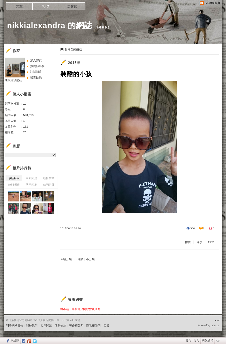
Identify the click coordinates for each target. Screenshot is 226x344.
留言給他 (36, 77)
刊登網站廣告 (14, 325)
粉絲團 (15, 340)
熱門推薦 (49, 184)
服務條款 (60, 325)
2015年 (74, 63)
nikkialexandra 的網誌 (49, 25)
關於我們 (32, 325)
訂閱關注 (36, 71)
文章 (19, 6)
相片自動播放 (73, 49)
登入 (188, 340)
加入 (196, 340)
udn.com (215, 325)
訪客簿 (72, 6)
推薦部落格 (37, 66)
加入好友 (36, 60)
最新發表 (14, 178)
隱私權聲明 (93, 325)
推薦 (188, 242)
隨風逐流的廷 (13, 80)
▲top (217, 320)
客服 (106, 325)
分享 (199, 242)
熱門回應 (31, 184)
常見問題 (46, 325)
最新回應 (31, 178)
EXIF (211, 242)
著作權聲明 (76, 325)
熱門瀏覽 (14, 184)
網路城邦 (207, 340)
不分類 (79, 259)
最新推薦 (49, 178)
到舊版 (103, 27)
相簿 (45, 6)
